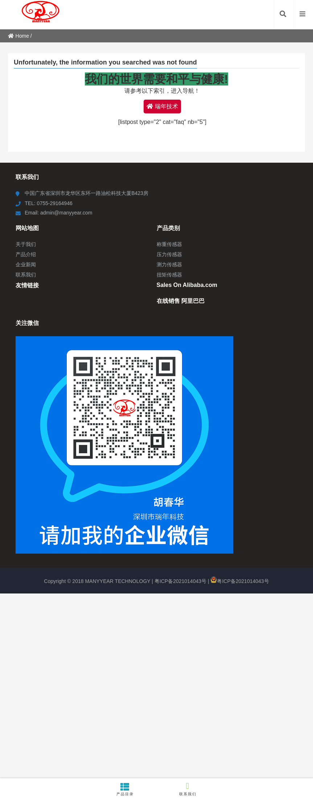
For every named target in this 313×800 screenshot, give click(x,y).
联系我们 (188, 788)
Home (18, 36)
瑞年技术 (162, 106)
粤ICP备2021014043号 (180, 581)
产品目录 (125, 789)
